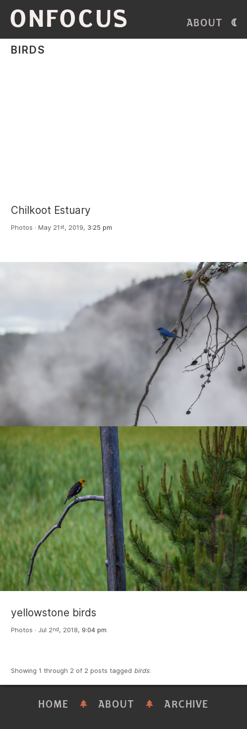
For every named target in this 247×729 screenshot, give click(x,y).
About (204, 23)
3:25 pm (99, 227)
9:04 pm (94, 630)
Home (53, 704)
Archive (186, 704)
